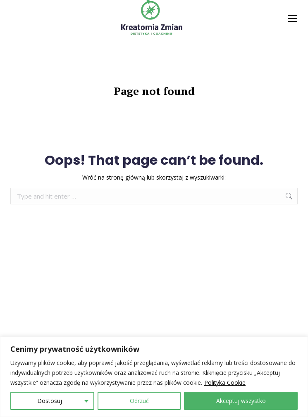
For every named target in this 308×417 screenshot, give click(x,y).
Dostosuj (49, 401)
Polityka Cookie (225, 382)
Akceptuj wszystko (241, 401)
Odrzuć (139, 401)
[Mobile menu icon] (293, 19)
